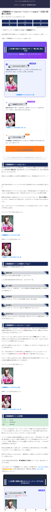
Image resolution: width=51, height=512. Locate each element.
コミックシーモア (42, 467)
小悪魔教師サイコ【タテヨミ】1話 (25, 94)
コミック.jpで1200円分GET (25, 150)
